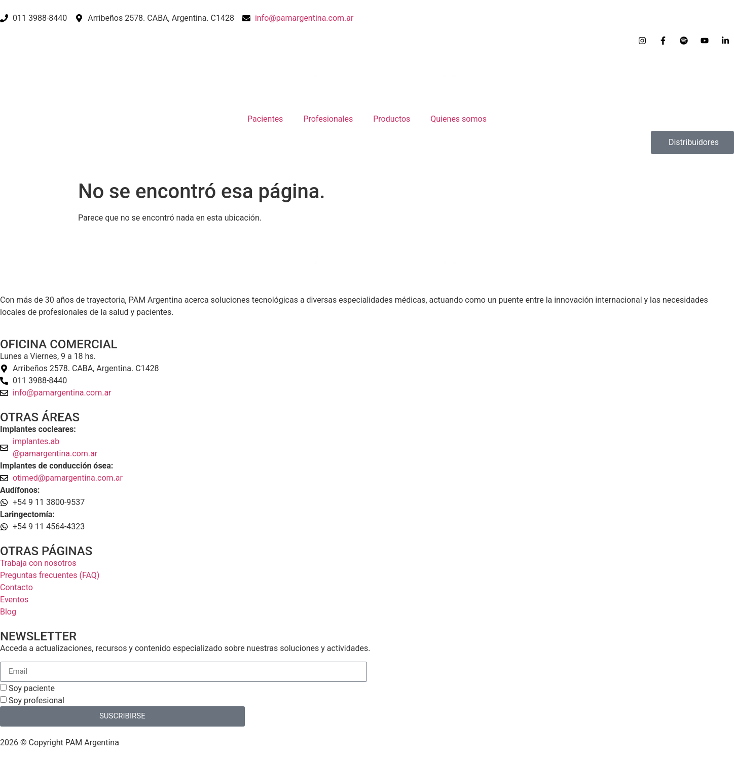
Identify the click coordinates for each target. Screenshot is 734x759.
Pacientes (265, 119)
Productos (391, 119)
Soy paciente (32, 688)
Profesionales (328, 119)
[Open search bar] (367, 158)
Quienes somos (458, 119)
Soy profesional (36, 700)
